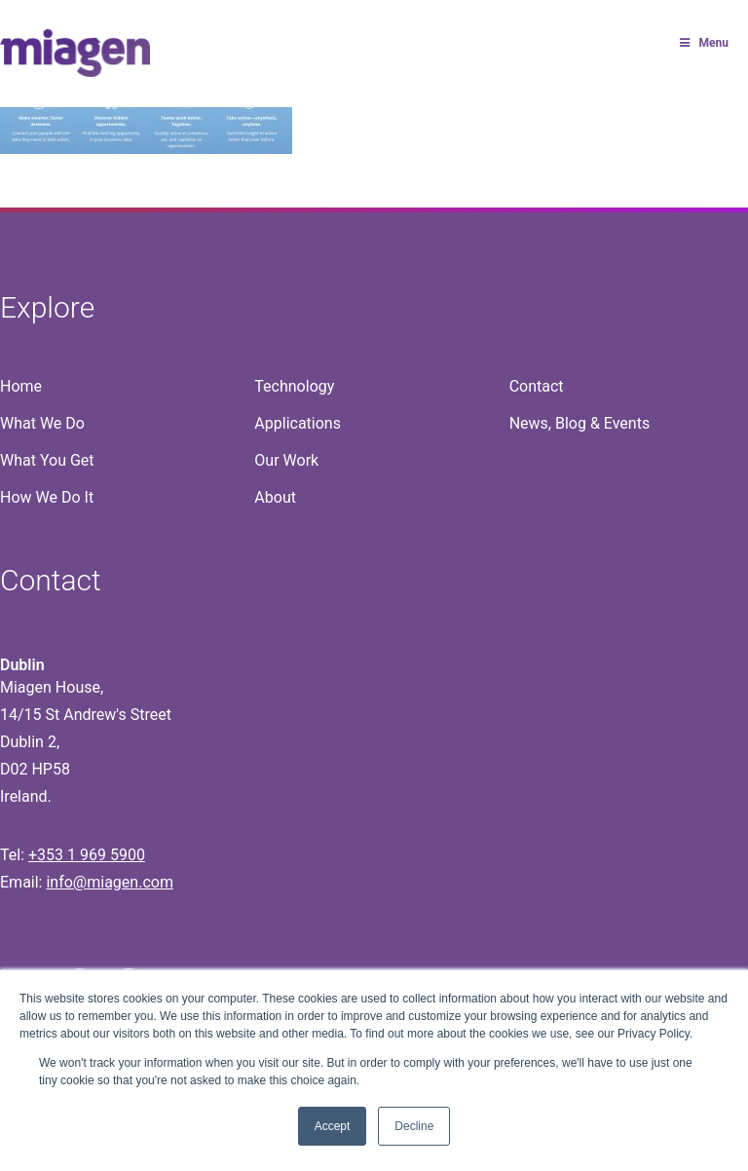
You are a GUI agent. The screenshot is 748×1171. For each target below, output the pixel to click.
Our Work (286, 460)
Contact (536, 386)
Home (21, 386)
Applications (297, 423)
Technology (294, 386)
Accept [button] (333, 1126)
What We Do (42, 423)
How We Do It (47, 497)
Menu (703, 43)
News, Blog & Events (580, 423)
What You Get (47, 460)
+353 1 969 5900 (86, 855)
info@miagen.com (109, 882)
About (275, 497)
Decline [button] (413, 1126)
